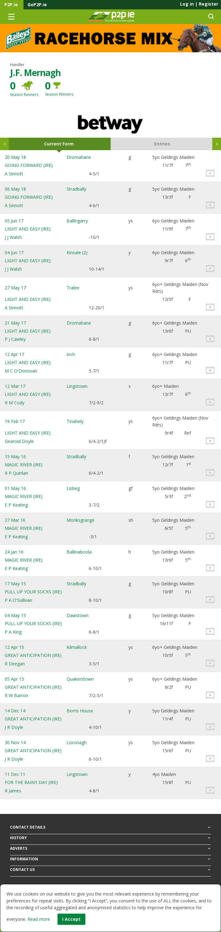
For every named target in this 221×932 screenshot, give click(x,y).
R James (13, 791)
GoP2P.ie (37, 4)
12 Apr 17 (14, 354)
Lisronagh (77, 742)
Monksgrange (80, 520)
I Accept (71, 919)
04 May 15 (15, 615)
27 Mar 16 (15, 520)
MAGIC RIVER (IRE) (24, 465)
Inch (71, 354)
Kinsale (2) (77, 252)
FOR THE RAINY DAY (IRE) (31, 782)
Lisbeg (73, 488)
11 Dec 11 (15, 774)
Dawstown (77, 615)
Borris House (80, 711)
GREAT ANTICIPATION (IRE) (33, 655)
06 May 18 (15, 189)
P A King (13, 632)
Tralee (73, 288)
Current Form (59, 144)
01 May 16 (15, 488)
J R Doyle (14, 727)
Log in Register (199, 4)
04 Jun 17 (14, 252)
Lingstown (77, 386)
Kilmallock (77, 647)
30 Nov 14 (15, 742)
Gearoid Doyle (19, 441)
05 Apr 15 (14, 679)
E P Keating (16, 505)
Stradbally (76, 189)
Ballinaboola (79, 552)
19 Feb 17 (15, 421)
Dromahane (79, 157)
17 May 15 (15, 584)
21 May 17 (15, 323)
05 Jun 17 (14, 221)
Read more (39, 919)
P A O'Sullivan (18, 600)
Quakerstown (80, 679)
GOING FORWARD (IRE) (29, 165)
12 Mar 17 (15, 386)
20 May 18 (15, 157)
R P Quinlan (16, 473)
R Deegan (15, 664)
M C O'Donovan (21, 371)
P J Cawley (15, 339)
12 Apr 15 (14, 647)
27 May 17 (15, 288)
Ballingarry (77, 221)
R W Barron (16, 695)
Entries (162, 144)
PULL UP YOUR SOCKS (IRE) (33, 592)
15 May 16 (15, 456)
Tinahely (75, 421)
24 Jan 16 (14, 552)
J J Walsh (13, 237)
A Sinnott (14, 174)
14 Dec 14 (15, 711)
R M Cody (14, 403)
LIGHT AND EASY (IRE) (28, 229)
